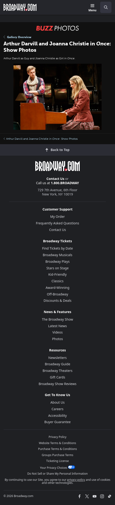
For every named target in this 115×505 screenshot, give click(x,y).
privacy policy (76, 480)
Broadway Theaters (57, 370)
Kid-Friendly (57, 274)
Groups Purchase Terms (57, 455)
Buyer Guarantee (57, 422)
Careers (57, 409)
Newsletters (57, 357)
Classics (57, 281)
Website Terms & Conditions (57, 443)
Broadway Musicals (57, 255)
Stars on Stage (57, 268)
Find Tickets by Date (57, 248)
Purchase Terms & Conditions (57, 449)
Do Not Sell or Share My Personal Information (57, 474)
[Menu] (92, 8)
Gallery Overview (17, 37)
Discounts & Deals (57, 300)
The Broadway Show (57, 319)
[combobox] (103, 7)
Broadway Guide (57, 364)
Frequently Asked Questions (57, 223)
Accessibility (57, 415)
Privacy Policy (58, 437)
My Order (57, 216)
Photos (57, 339)
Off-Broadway (57, 294)
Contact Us (55, 178)
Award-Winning (57, 287)
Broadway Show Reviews (57, 384)
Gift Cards (57, 377)
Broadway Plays (57, 261)
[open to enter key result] (105, 7)
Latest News (57, 326)
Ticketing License (57, 461)
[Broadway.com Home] (20, 7)
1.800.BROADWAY (65, 183)
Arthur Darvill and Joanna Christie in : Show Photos (41, 138)
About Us (57, 402)
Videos (57, 332)
